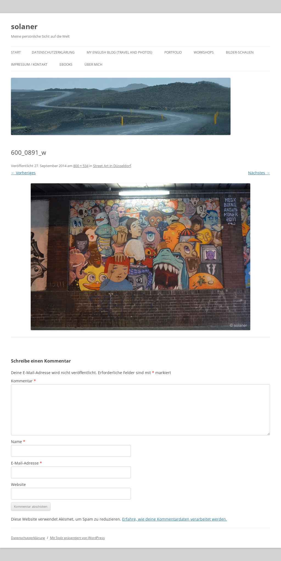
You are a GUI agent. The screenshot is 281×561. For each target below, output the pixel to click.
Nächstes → (259, 172)
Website (18, 484)
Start (16, 52)
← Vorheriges (23, 172)
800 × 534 (80, 165)
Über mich (93, 64)
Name (18, 441)
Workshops (204, 52)
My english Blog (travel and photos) (119, 52)
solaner (24, 26)
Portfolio (173, 52)
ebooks (66, 64)
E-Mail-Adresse (26, 463)
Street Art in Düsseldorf (112, 165)
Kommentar (23, 380)
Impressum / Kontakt (29, 64)
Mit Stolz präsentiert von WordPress (77, 537)
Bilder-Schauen (240, 52)
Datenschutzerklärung (53, 52)
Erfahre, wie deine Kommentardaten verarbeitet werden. (174, 519)
